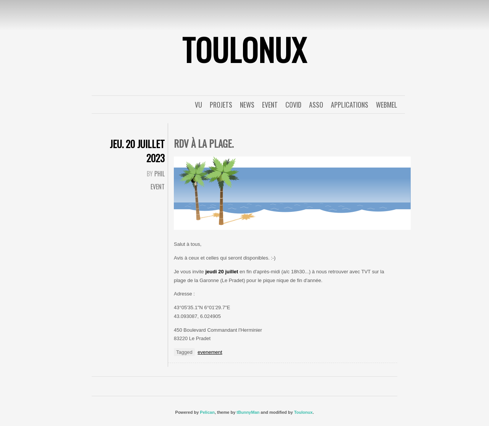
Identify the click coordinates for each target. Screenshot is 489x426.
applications (349, 105)
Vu (198, 105)
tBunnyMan (247, 412)
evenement (210, 352)
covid (293, 105)
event (270, 105)
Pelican (207, 412)
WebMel (386, 105)
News (247, 105)
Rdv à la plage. (203, 143)
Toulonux (303, 412)
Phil (159, 173)
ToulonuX (244, 49)
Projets (221, 105)
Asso (316, 105)
